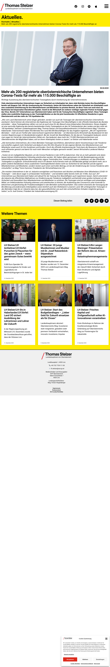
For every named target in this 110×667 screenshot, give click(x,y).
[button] (106, 639)
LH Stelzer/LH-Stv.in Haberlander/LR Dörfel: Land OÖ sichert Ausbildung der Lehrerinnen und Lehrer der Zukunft (16, 317)
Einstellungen (100, 659)
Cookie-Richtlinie (75, 663)
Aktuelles (15, 22)
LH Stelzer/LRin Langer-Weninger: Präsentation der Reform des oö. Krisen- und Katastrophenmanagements (92, 250)
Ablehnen (85, 659)
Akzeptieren (70, 659)
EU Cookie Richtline (56, 391)
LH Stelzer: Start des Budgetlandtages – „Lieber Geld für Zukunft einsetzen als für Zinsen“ (55, 314)
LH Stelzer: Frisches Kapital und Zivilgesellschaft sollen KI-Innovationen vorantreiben (91, 314)
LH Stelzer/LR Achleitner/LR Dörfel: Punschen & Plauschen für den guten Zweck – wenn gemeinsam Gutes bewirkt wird (18, 252)
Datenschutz (56, 390)
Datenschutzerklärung (87, 663)
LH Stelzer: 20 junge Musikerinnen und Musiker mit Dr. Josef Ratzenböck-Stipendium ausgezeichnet (55, 250)
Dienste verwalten (69, 654)
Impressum (97, 663)
